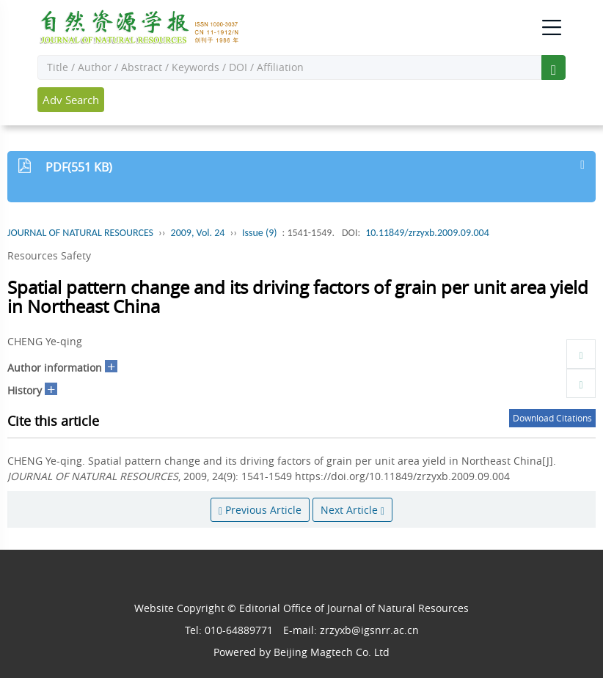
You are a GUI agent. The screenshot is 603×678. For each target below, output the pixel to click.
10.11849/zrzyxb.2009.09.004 (427, 232)
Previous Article (260, 510)
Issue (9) (259, 232)
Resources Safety (49, 255)
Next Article (352, 510)
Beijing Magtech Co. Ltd (332, 652)
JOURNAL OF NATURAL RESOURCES (80, 232)
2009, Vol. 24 (198, 232)
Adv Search (71, 99)
